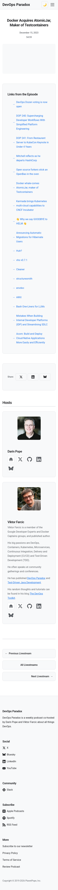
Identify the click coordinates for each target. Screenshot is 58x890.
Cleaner (20, 269)
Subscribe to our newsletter (17, 846)
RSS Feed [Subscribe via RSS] (9, 824)
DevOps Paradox (36, 578)
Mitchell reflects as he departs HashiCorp (28, 158)
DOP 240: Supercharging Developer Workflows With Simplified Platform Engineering (30, 122)
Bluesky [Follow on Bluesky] (8, 754)
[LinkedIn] (38, 459)
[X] (20, 459)
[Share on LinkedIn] (33, 377)
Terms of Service (11, 859)
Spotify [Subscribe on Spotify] (8, 818)
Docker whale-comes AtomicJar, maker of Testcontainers (27, 187)
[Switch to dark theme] (44, 4)
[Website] (11, 459)
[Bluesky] (11, 468)
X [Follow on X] (5, 747)
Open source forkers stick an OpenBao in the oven (32, 171)
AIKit (18, 297)
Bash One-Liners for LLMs (30, 306)
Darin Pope (15, 451)
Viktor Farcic (16, 522)
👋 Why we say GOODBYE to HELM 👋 (31, 221)
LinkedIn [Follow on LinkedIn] (9, 761)
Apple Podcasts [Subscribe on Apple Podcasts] (13, 811)
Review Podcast (11, 866)
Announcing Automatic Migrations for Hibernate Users (29, 237)
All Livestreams (29, 664)
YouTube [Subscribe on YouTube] (9, 768)
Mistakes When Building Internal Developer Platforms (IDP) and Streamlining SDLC (32, 320)
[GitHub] (29, 459)
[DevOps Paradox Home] (16, 5)
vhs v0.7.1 (21, 260)
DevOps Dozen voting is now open (31, 104)
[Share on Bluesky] (45, 377)
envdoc (20, 287)
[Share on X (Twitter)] (21, 377)
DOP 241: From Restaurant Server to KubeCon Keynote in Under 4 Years (32, 142)
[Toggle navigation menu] (52, 4)
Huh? (19, 250)
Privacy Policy (10, 853)
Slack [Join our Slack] (7, 789)
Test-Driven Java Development (24, 582)
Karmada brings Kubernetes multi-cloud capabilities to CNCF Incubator (31, 205)
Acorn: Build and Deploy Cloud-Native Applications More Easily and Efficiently (30, 338)
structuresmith (24, 278)
